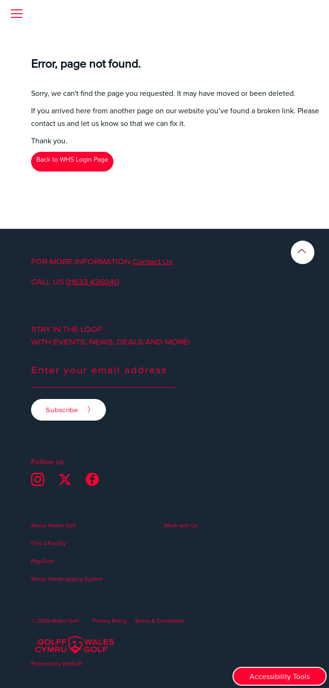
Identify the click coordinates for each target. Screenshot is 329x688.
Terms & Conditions (160, 621)
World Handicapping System (67, 579)
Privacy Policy (110, 621)
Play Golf (42, 561)
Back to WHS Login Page (72, 159)
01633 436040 (92, 281)
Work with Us (181, 525)
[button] (16, 14)
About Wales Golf (53, 525)
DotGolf (72, 663)
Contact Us (152, 261)
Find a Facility (48, 543)
